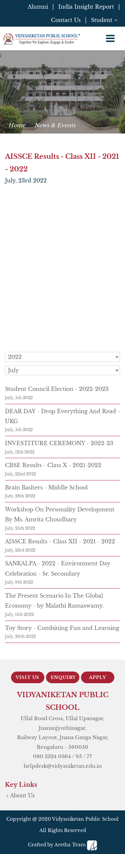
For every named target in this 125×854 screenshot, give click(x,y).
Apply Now (97, 679)
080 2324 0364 (52, 756)
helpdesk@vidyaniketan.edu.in (63, 766)
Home (16, 125)
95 (79, 756)
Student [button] (104, 20)
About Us (22, 795)
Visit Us (27, 677)
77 (89, 756)
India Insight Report (86, 6)
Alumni (38, 6)
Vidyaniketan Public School (85, 819)
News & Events (54, 125)
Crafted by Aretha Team (62, 845)
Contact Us (66, 20)
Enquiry (63, 677)
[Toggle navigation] (110, 38)
